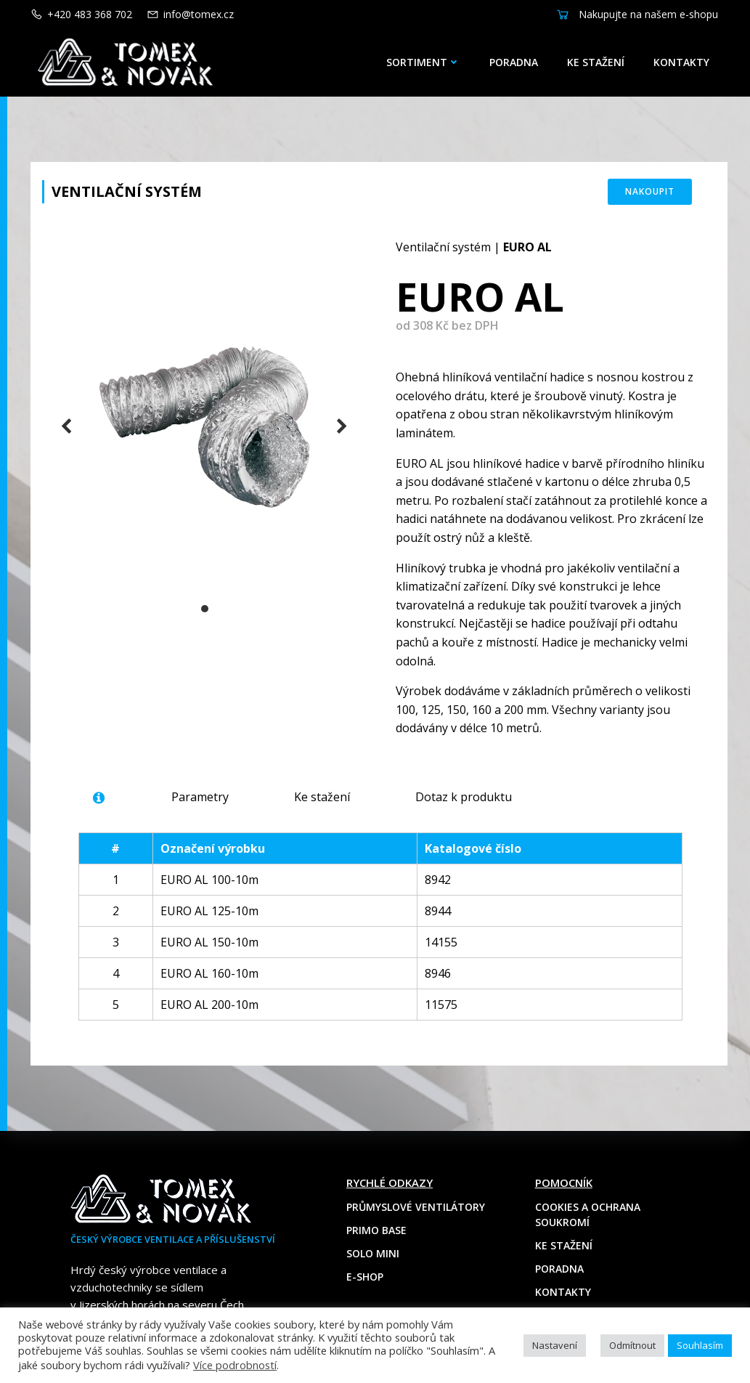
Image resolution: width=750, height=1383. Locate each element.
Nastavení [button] (554, 1345)
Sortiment (423, 62)
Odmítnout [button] (632, 1345)
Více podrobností (235, 1365)
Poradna (513, 62)
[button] (204, 608)
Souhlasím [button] (700, 1345)
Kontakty (681, 62)
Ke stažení (595, 62)
